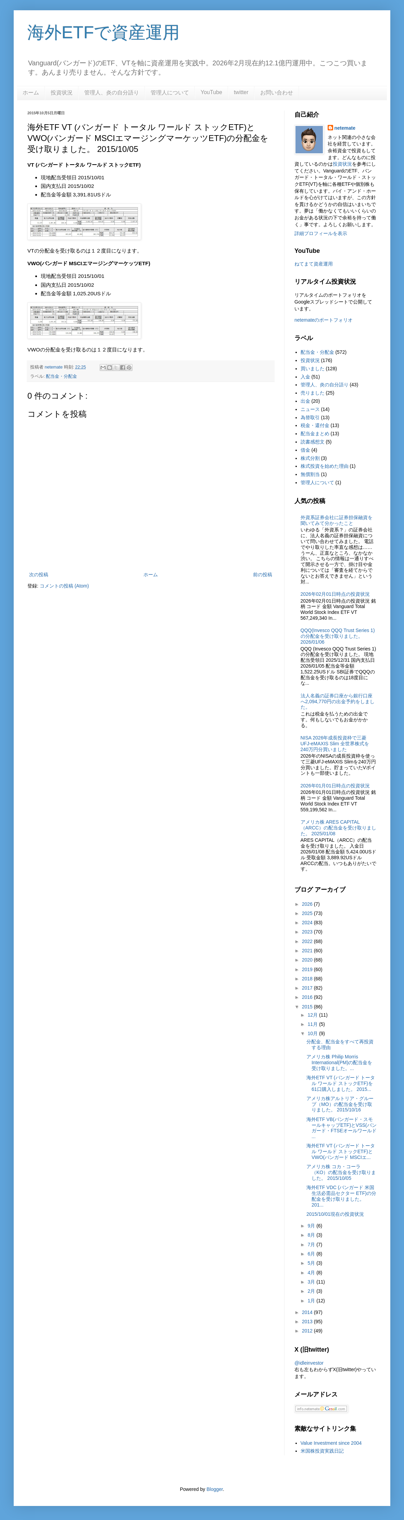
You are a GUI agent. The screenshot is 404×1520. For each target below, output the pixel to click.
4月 (311, 1272)
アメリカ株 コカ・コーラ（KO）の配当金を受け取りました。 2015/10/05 (341, 1172)
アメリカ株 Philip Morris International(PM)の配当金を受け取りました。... (339, 1062)
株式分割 (310, 458)
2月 (311, 1291)
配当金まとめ (315, 433)
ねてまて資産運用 (313, 264)
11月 (313, 1024)
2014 (308, 1312)
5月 (311, 1263)
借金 (305, 450)
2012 (308, 1331)
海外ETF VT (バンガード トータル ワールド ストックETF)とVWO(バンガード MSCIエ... (340, 1151)
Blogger (214, 1489)
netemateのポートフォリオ (323, 320)
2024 (308, 922)
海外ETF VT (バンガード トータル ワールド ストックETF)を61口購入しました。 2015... (340, 1083)
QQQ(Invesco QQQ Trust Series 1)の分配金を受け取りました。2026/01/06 (338, 636)
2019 (308, 969)
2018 (308, 978)
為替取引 (310, 417)
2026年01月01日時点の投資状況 (335, 785)
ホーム (31, 92)
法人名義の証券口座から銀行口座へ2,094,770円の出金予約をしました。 (338, 701)
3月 (311, 1282)
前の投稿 (262, 574)
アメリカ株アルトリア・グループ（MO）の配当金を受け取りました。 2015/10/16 (340, 1104)
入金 (305, 376)
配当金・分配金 (61, 376)
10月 (313, 1033)
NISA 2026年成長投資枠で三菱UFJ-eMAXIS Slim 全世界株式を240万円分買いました (335, 743)
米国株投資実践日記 (322, 1451)
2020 (308, 960)
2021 (308, 950)
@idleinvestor (309, 1363)
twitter (241, 92)
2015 (308, 1006)
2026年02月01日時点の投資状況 (335, 594)
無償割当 (310, 474)
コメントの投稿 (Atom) (64, 586)
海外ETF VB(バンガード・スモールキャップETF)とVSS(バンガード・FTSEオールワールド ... (341, 1128)
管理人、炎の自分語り (111, 92)
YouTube (211, 92)
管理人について (170, 92)
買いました (313, 368)
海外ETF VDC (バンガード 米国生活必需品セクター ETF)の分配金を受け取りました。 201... (341, 1196)
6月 (311, 1254)
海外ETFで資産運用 (103, 32)
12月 (313, 1015)
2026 (308, 904)
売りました (313, 393)
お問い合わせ (276, 92)
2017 (308, 988)
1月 (311, 1300)
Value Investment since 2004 (331, 1443)
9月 (311, 1225)
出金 (305, 401)
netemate (344, 128)
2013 (308, 1321)
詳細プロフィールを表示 (320, 233)
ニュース (310, 409)
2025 (308, 913)
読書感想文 (313, 442)
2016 (308, 997)
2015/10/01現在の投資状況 (335, 1214)
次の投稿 (38, 574)
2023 (308, 932)
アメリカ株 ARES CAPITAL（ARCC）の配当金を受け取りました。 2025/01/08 (339, 827)
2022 (308, 941)
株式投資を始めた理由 (325, 466)
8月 (311, 1235)
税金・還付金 (315, 425)
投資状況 (62, 92)
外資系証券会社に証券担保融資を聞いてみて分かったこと (337, 520)
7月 (311, 1244)
